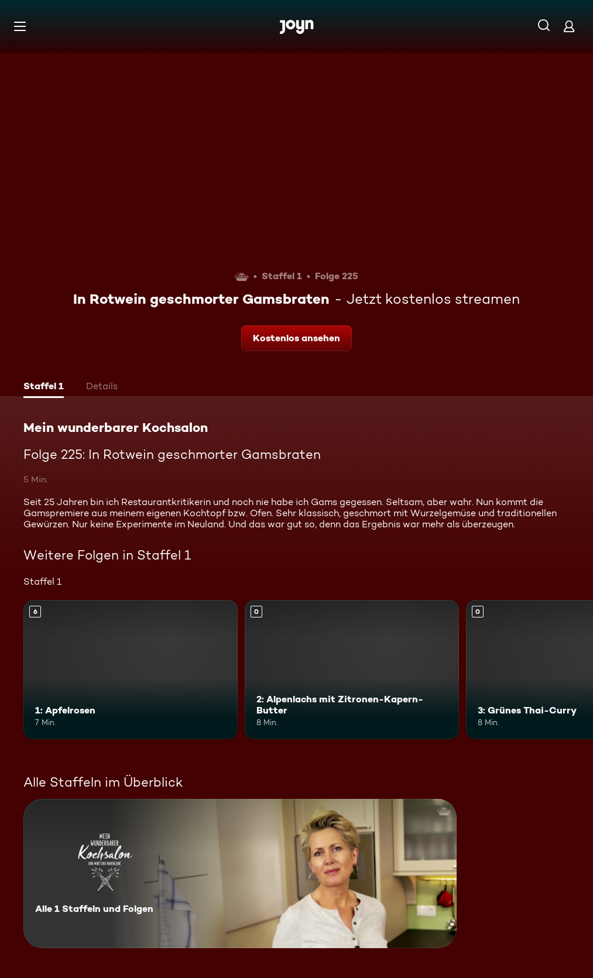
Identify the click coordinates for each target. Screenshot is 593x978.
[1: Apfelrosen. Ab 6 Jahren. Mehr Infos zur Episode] (130, 669)
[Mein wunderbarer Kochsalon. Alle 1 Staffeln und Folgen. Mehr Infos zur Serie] (240, 873)
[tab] (43, 387)
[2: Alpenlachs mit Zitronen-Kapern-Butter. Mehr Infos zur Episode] (352, 669)
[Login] (569, 26)
